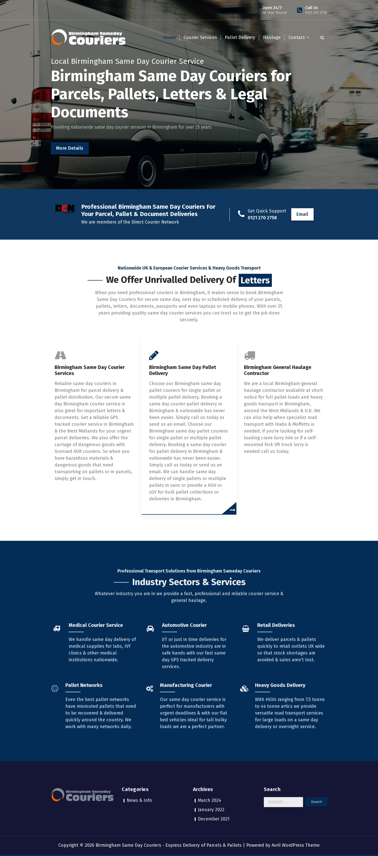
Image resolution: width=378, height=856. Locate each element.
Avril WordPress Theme (296, 845)
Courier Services (200, 37)
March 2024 (209, 776)
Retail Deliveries (276, 703)
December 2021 (214, 794)
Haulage (272, 37)
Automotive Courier (184, 703)
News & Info (139, 776)
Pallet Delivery (240, 37)
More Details (69, 148)
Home (169, 37)
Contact (296, 37)
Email (302, 214)
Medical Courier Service (96, 703)
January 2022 (211, 785)
